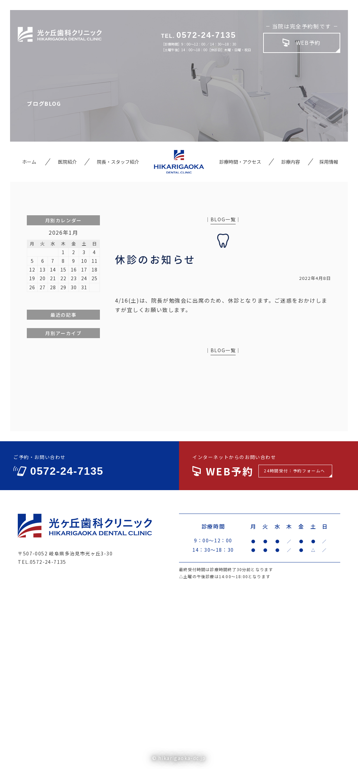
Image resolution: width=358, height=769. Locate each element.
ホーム (29, 161)
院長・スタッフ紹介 (118, 161)
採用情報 (328, 161)
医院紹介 (67, 161)
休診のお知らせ (155, 259)
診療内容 (290, 161)
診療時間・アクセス (240, 161)
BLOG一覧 (223, 219)
